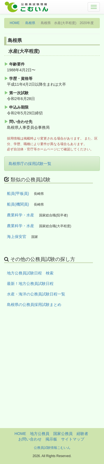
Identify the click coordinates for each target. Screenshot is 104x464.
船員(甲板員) (18, 193)
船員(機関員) (18, 204)
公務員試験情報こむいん (52, 448)
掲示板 (51, 439)
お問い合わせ (30, 439)
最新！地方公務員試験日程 (30, 283)
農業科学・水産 (20, 215)
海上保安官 (16, 236)
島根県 (30, 23)
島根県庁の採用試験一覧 (30, 163)
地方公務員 (39, 433)
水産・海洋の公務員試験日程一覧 (36, 294)
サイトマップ (72, 439)
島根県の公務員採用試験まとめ (34, 304)
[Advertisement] (52, 376)
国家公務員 (63, 433)
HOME (15, 23)
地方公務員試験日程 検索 (30, 273)
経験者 (82, 433)
